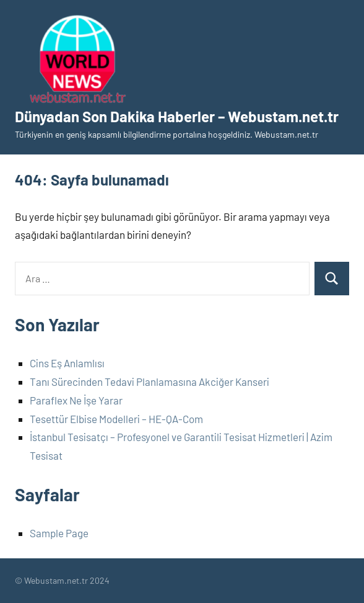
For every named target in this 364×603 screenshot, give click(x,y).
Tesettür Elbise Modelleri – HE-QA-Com (116, 419)
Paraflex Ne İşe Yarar (76, 400)
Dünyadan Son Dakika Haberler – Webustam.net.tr (177, 116)
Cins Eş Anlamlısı (67, 363)
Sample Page (59, 533)
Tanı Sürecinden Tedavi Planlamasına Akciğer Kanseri (149, 381)
